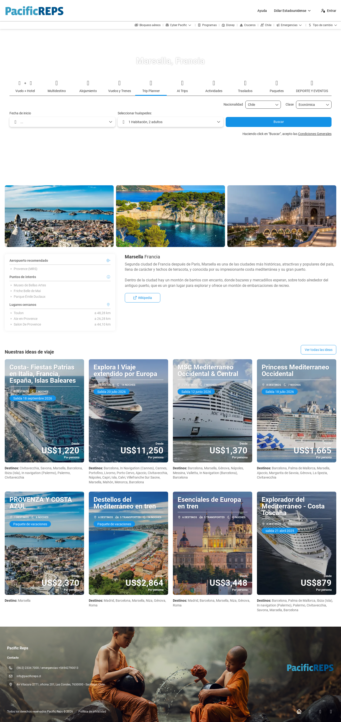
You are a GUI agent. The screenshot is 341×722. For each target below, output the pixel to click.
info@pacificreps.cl (29, 676)
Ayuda (262, 11)
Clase (290, 104)
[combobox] (260, 104)
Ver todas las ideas (318, 350)
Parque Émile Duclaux (27, 296)
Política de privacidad (92, 711)
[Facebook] (310, 711)
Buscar (279, 122)
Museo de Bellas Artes (27, 285)
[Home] (299, 711)
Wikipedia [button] (142, 298)
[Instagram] (320, 711)
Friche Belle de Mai (25, 291)
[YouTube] (331, 711)
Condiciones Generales (315, 134)
